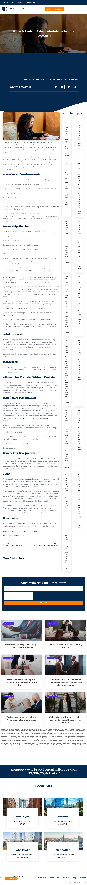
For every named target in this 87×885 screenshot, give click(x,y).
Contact (83, 878)
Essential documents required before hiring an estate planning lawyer (66, 180)
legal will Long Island (4, 729)
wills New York (44, 740)
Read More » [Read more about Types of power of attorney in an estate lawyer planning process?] (67, 514)
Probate (8, 531)
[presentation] (18, 596)
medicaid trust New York (20, 730)
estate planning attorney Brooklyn (68, 742)
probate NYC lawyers (80, 734)
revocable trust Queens (70, 736)
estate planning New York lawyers (10, 743)
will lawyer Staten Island (8, 739)
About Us (39, 878)
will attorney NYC (30, 737)
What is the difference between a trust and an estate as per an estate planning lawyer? (79, 185)
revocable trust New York (53, 736)
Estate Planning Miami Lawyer (29, 740)
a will (47, 216)
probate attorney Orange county (42, 732)
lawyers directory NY (44, 736)
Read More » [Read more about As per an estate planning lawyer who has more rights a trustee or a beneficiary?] (79, 321)
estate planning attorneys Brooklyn (7, 742)
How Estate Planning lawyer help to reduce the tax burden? (66, 135)
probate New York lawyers (69, 740)
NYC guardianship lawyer (79, 730)
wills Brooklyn (79, 739)
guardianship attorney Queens (69, 743)
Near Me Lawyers (81, 744)
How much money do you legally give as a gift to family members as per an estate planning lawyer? (66, 301)
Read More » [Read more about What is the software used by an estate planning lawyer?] (67, 569)
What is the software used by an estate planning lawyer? (66, 548)
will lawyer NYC (78, 737)
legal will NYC (18, 729)
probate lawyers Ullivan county (41, 734)
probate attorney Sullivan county (13, 733)
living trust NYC (62, 729)
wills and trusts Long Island (35, 739)
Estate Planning (11, 535)
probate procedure (28, 150)
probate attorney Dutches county (7, 732)
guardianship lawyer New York (32, 744)
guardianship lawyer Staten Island (65, 744)
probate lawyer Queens (75, 733)
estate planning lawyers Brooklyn (20, 742)
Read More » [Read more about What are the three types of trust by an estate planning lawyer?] (67, 263)
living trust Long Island (48, 729)
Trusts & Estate (16, 9)
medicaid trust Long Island (11, 730)
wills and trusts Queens (61, 739)
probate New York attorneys (53, 734)
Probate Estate (18, 531)
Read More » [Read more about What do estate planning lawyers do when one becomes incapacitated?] (79, 450)
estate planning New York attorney (42, 742)
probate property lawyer (15, 736)
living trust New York (55, 729)
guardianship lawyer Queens (53, 744)
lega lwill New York (12, 729)
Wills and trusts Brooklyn (25, 739)
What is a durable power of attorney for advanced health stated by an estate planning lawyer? (66, 435)
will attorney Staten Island (46, 737)
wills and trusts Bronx (17, 739)
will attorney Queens (37, 737)
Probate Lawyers (30, 531)
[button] (40, 9)
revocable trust (78, 736)
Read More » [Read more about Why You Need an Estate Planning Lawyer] (79, 146)
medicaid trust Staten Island (47, 730)
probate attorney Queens (65, 732)
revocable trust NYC (62, 736)
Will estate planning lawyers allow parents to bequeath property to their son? (79, 242)
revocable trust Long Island (35, 736)
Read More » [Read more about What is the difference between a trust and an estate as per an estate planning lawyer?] (79, 214)
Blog (73, 878)
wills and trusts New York (45, 739)
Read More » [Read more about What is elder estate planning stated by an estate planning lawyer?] (79, 380)
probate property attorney (6, 736)
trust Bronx (83, 736)
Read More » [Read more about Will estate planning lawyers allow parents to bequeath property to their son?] (79, 268)
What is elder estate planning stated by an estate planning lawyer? (79, 357)
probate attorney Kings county (19, 732)
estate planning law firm (16, 10)
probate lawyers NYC (12, 734)
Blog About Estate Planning (35, 79)
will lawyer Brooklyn (55, 737)
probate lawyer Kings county (46, 733)
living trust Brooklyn (39, 729)
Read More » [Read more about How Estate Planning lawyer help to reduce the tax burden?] (67, 155)
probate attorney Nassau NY (30, 732)
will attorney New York (22, 737)
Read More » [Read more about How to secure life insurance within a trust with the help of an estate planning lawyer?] (79, 527)
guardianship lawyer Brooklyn (8, 744)
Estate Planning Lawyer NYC (43, 744)
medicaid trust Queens (37, 730)
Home (24, 79)
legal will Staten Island (32, 729)
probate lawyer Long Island (56, 733)
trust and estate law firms (79, 740)
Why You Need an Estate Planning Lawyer (79, 130)
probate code (44, 345)
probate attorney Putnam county (54, 732)
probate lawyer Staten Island (21, 734)
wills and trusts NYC (53, 739)
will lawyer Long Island (63, 737)
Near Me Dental (75, 744)
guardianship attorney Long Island (34, 743)
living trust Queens (68, 729)
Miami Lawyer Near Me (12, 740)
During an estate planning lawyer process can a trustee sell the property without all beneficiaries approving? (66, 368)
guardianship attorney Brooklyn (22, 743)
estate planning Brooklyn (30, 742)
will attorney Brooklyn (5, 737)
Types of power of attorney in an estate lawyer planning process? (66, 491)
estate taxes (12, 481)
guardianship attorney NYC (58, 743)
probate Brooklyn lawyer (35, 733)
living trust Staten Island (76, 729)
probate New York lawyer (63, 734)
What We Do (52, 878)
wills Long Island (38, 740)
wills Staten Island (50, 740)
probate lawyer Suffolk (31, 734)
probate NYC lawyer (72, 734)
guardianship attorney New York (47, 743)
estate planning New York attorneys (55, 742)
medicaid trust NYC (29, 730)
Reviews (64, 878)
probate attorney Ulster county (25, 733)
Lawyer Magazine (20, 740)
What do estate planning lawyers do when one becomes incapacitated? (79, 427)
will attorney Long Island (13, 737)
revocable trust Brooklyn (25, 736)
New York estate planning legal (58, 730)
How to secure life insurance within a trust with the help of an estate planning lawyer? (79, 498)
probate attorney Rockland (75, 732)
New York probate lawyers (69, 730)
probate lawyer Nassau (66, 733)
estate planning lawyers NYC (58, 740)
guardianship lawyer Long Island (20, 744)
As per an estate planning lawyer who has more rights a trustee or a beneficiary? (79, 295)
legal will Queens (24, 729)
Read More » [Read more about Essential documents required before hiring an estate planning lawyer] (67, 204)
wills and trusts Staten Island (71, 739)
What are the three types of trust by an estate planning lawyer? (66, 239)
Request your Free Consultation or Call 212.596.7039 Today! (43, 771)
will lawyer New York (71, 737)
